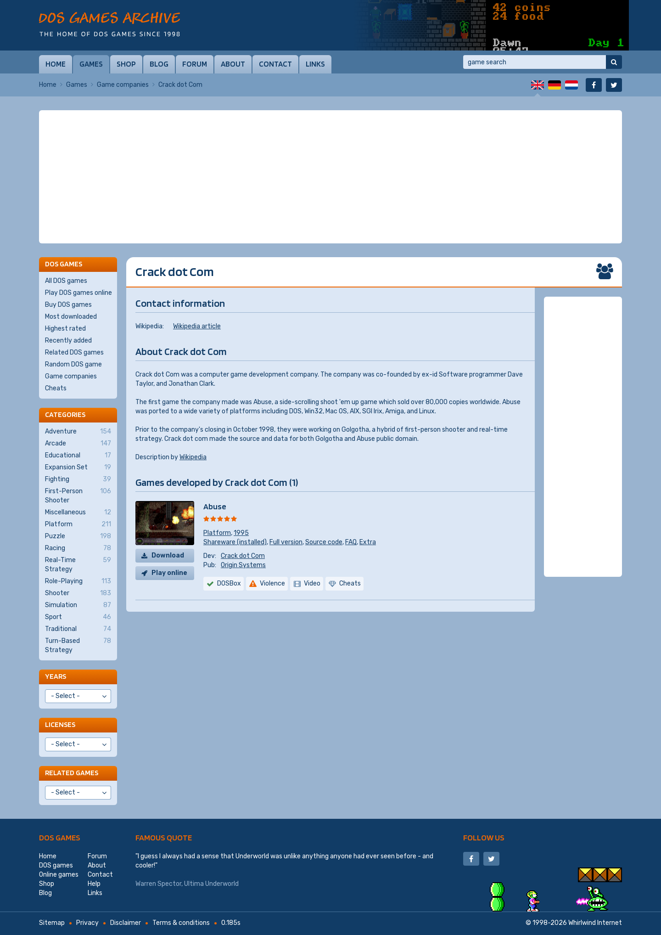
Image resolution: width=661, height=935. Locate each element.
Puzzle (78, 536)
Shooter (78, 593)
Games (91, 63)
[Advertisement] (330, 177)
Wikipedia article (197, 326)
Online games (58, 875)
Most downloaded (71, 317)
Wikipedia (193, 457)
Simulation (78, 605)
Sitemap (52, 923)
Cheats (56, 388)
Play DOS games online (78, 293)
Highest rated (65, 328)
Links (315, 63)
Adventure (78, 431)
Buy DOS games (68, 305)
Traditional (78, 629)
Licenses (60, 724)
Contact (275, 63)
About (233, 63)
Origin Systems (243, 565)
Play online (169, 573)
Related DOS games (74, 352)
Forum (194, 63)
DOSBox (229, 583)
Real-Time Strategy (78, 564)
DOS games (59, 837)
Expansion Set (78, 467)
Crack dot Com (243, 556)
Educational (78, 455)
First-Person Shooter (78, 495)
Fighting (78, 479)
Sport (78, 617)
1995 (241, 533)
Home (55, 63)
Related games (71, 772)
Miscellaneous (78, 512)
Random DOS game (73, 364)
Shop (126, 63)
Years (55, 676)
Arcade (78, 443)
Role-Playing (78, 581)
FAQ (351, 542)
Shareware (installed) (235, 542)
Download (167, 555)
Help (94, 884)
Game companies (123, 85)
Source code (323, 542)
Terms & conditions (181, 923)
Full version (285, 542)
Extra (367, 542)
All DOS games (66, 281)
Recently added (68, 340)
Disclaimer (125, 923)
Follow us (483, 837)
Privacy (87, 923)
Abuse (214, 506)
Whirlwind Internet (595, 923)
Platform (217, 533)
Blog (159, 63)
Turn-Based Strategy (78, 645)
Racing (78, 548)
